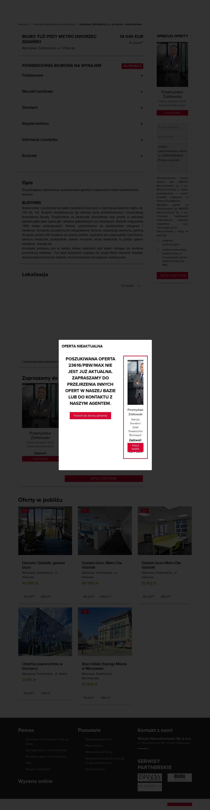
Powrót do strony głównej (90, 415)
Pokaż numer (135, 447)
